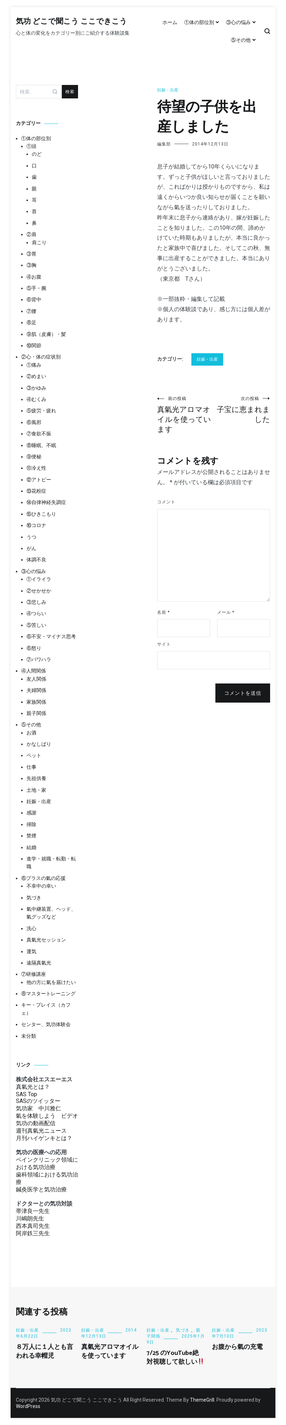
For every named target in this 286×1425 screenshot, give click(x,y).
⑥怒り (33, 648)
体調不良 (36, 559)
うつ (31, 537)
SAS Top (26, 1094)
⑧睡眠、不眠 (41, 445)
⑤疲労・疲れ (41, 410)
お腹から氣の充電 (237, 1347)
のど (37, 154)
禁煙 (31, 836)
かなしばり (38, 744)
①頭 (31, 146)
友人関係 (36, 679)
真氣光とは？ (33, 1086)
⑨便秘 (33, 456)
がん (31, 548)
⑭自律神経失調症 (46, 502)
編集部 (164, 144)
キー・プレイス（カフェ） (46, 1008)
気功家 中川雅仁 (38, 1108)
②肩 (31, 234)
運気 (31, 951)
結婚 (31, 847)
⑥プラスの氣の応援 (43, 878)
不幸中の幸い (41, 886)
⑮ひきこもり (41, 514)
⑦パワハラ (38, 659)
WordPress (28, 1406)
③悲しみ (36, 602)
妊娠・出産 (167, 89)
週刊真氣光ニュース (41, 1130)
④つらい (36, 613)
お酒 (31, 733)
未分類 (28, 1036)
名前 (163, 612)
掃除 (31, 824)
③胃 (31, 254)
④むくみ (36, 399)
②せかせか (38, 591)
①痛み (33, 365)
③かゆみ (36, 388)
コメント (166, 501)
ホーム (169, 22)
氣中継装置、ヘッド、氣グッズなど (51, 913)
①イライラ (38, 579)
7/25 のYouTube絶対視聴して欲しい (175, 1357)
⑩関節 (33, 345)
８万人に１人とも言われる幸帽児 (44, 1351)
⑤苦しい (36, 625)
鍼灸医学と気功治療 (41, 1189)
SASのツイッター (38, 1101)
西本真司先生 (33, 1226)
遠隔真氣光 (38, 963)
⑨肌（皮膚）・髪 (46, 334)
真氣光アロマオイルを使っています (185, 415)
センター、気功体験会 (46, 1024)
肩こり (39, 242)
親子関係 (36, 713)
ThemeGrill (202, 1400)
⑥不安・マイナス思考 (51, 636)
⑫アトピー (38, 479)
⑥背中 (33, 299)
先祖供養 (36, 778)
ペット (33, 755)
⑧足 (31, 322)
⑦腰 (31, 311)
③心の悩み (238, 22)
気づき (33, 897)
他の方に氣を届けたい (51, 982)
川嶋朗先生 (30, 1218)
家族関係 (36, 702)
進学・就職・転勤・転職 (51, 862)
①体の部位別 (199, 22)
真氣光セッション (46, 940)
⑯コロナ (36, 525)
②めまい (36, 376)
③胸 (31, 265)
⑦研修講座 (33, 974)
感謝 (31, 812)
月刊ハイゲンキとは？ (44, 1138)
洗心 (31, 928)
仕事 (31, 767)
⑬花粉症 (36, 491)
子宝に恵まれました (242, 410)
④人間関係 (33, 671)
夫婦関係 (36, 690)
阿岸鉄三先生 (33, 1233)
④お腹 (33, 277)
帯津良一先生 (33, 1211)
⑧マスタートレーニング (48, 993)
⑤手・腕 (36, 288)
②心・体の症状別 (41, 357)
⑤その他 (241, 40)
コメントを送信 (242, 693)
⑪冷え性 (36, 468)
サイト (164, 644)
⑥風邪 (33, 422)
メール (225, 612)
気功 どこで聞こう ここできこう (71, 22)
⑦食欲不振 (38, 433)
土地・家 (36, 790)
